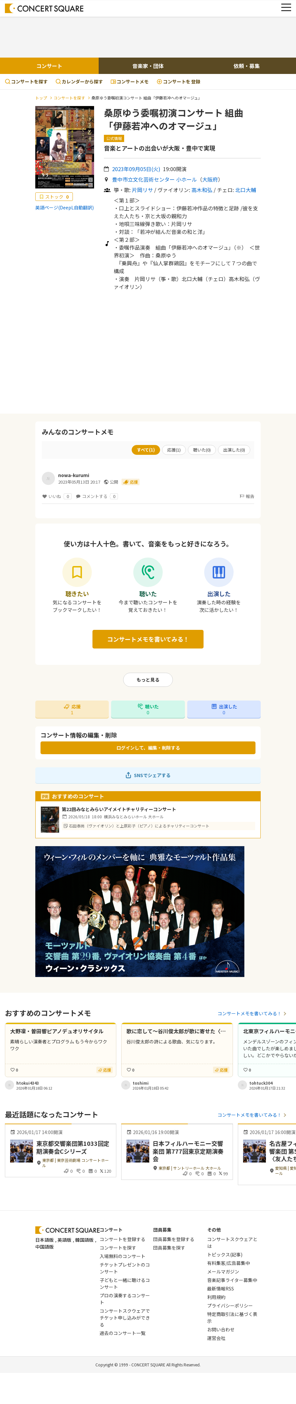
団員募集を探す (169, 1247)
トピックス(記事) (224, 1254)
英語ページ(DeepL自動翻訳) (64, 207)
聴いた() (202, 450)
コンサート (49, 66)
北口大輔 (245, 190)
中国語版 (44, 1246)
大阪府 (210, 179)
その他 (214, 1229)
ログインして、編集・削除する (148, 747)
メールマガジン (223, 1271)
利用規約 (216, 1297)
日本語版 (44, 1239)
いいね (57, 496)
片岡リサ (142, 190)
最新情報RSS (220, 1288)
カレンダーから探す (79, 81)
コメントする (96, 496)
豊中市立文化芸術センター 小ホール (154, 179)
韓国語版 (84, 1239)
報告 (246, 496)
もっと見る (148, 679)
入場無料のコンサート (122, 1256)
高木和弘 (201, 190)
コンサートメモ (130, 81)
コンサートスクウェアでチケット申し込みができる (125, 1317)
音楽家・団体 (148, 66)
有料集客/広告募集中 (228, 1263)
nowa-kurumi (73, 475)
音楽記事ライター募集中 (232, 1280)
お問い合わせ (221, 1329)
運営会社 (216, 1338)
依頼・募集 (247, 66)
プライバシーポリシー (230, 1305)
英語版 (64, 1239)
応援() (174, 450)
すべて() (146, 450)
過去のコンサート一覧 (122, 1333)
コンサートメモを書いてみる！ (148, 639)
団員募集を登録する (173, 1239)
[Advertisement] (148, 36)
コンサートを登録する (122, 1239)
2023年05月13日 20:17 (79, 482)
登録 (178, 81)
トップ (41, 97)
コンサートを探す (26, 81)
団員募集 (162, 1229)
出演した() (234, 450)
